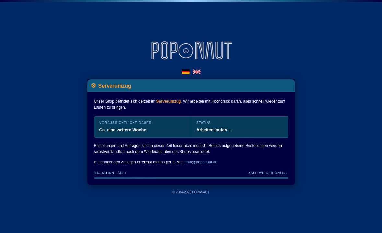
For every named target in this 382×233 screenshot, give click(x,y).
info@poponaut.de (201, 162)
